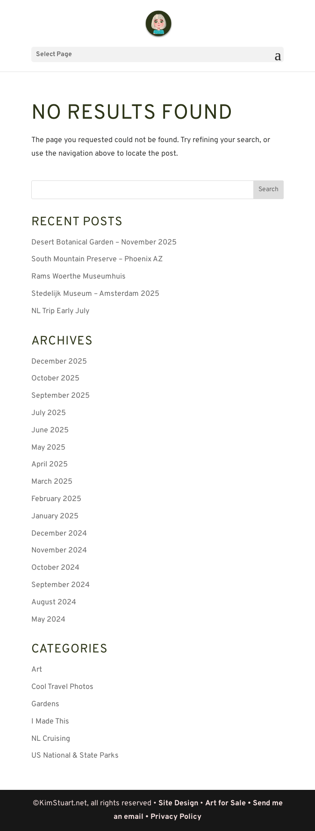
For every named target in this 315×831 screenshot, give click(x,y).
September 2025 (60, 396)
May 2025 (48, 447)
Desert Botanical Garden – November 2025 (104, 242)
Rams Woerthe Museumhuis (78, 276)
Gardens (45, 704)
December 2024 (59, 533)
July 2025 (48, 413)
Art (36, 669)
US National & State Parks (75, 755)
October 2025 (55, 378)
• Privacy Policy (172, 817)
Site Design (178, 803)
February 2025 (56, 499)
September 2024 (60, 585)
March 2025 (51, 482)
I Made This (50, 721)
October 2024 (55, 568)
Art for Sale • (229, 803)
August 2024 (53, 602)
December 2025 (59, 361)
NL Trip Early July (60, 311)
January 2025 (55, 516)
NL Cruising (50, 739)
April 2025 (49, 464)
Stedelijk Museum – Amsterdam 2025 (95, 294)
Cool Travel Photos (62, 687)
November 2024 (59, 550)
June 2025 (50, 430)
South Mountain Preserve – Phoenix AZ (97, 259)
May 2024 (48, 619)
